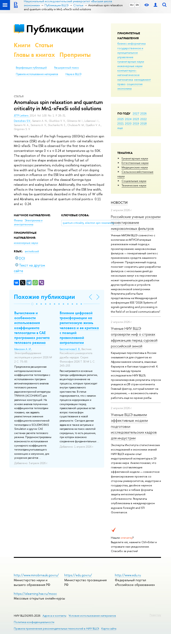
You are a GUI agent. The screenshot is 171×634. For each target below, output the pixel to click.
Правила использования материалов (37, 74)
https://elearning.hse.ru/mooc (35, 593)
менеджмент (142, 79)
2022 (143, 119)
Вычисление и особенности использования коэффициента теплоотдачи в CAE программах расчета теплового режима (32, 327)
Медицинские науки (135, 167)
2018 (143, 123)
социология (134, 84)
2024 (128, 119)
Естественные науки (135, 163)
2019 (136, 123)
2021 (120, 123)
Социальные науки (134, 181)
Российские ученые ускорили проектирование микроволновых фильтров (136, 222)
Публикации (55, 28)
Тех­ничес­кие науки (134, 185)
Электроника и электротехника (28, 222)
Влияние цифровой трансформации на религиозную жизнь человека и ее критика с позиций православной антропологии (79, 327)
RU (132, 4)
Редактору (155, 614)
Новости (119, 202)
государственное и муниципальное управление (130, 52)
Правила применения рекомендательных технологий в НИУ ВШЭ (56, 628)
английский (32, 251)
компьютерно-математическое (128, 72)
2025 (120, 119)
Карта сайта (108, 628)
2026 (143, 113)
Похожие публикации (44, 297)
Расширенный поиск (66, 67)
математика (125, 79)
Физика (18, 220)
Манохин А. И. (22, 349)
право (121, 84)
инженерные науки (129, 66)
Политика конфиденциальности (34, 622)
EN (137, 4)
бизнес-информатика (131, 43)
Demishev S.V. (22, 121)
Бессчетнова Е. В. (70, 349)
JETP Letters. (22, 115)
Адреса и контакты (54, 616)
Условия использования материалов (92, 616)
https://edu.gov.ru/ (78, 575)
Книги (22, 45)
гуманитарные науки (130, 61)
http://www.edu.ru (128, 575)
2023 (136, 119)
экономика (124, 88)
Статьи (44, 45)
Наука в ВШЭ (73, 74)
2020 (128, 123)
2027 (136, 113)
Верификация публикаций (31, 67)
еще (120, 128)
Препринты (75, 55)
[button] (32, 304)
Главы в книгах (34, 55)
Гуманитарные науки (135, 158)
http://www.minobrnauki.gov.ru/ (36, 575)
